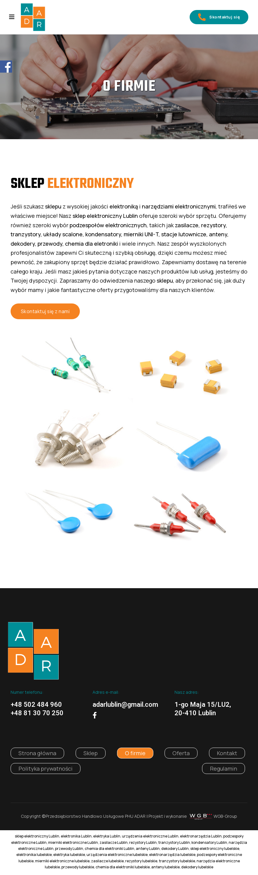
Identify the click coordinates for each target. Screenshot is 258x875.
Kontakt (227, 755)
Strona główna (37, 755)
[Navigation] (12, 17)
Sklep (90, 755)
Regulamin (223, 770)
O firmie (135, 755)
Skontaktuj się (215, 17)
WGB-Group (225, 818)
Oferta (181, 755)
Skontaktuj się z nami (45, 312)
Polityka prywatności (45, 770)
